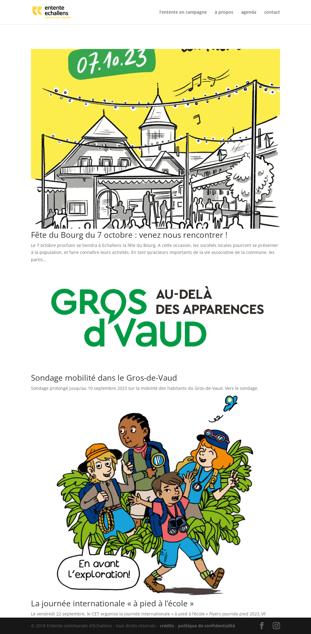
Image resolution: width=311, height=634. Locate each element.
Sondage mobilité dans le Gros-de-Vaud (104, 377)
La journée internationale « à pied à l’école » (112, 603)
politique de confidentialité (206, 626)
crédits (167, 626)
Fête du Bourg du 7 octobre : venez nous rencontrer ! (129, 234)
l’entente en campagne (183, 12)
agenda (248, 12)
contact (272, 12)
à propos (224, 12)
